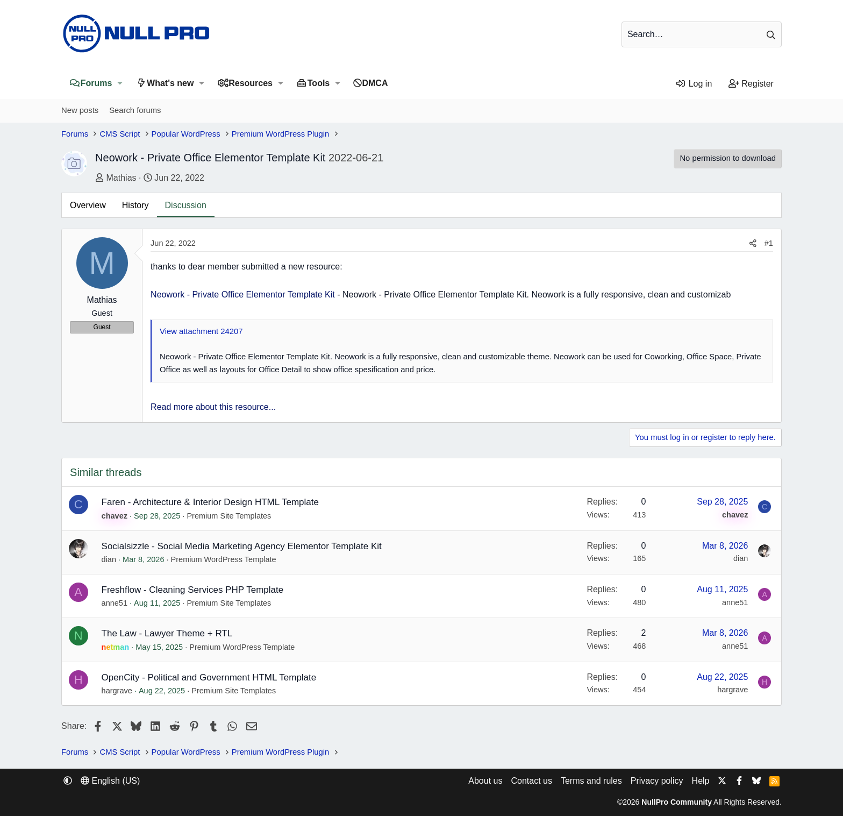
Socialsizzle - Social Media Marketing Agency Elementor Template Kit (242, 546)
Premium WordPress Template (223, 559)
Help (701, 780)
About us (485, 780)
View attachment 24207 (201, 331)
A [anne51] (78, 592)
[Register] (751, 84)
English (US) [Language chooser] (110, 780)
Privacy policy (657, 780)
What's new (170, 83)
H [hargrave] (78, 679)
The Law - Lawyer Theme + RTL (167, 633)
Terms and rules (591, 780)
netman (116, 647)
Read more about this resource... (213, 406)
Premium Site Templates (229, 516)
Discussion (185, 205)
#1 (769, 243)
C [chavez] (78, 504)
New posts (79, 110)
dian (109, 559)
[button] (119, 83)
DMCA (375, 83)
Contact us (531, 780)
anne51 (114, 603)
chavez (114, 516)
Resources (250, 83)
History (135, 205)
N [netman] (78, 635)
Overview (88, 205)
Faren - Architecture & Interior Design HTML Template (210, 502)
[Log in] (693, 84)
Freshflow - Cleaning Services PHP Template (193, 590)
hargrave (117, 690)
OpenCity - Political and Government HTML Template (209, 677)
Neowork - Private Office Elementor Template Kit (243, 294)
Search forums (135, 110)
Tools (319, 83)
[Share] (753, 243)
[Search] (701, 34)
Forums (96, 83)
